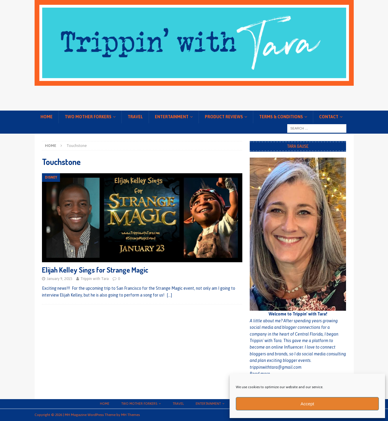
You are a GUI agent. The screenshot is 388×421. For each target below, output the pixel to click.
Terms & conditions (281, 116)
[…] (169, 295)
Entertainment (172, 116)
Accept (307, 403)
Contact (328, 116)
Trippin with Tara (94, 278)
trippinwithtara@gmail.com (275, 367)
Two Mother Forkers (88, 116)
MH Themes (130, 415)
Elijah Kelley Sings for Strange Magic (95, 269)
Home (46, 116)
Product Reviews (224, 116)
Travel (135, 116)
